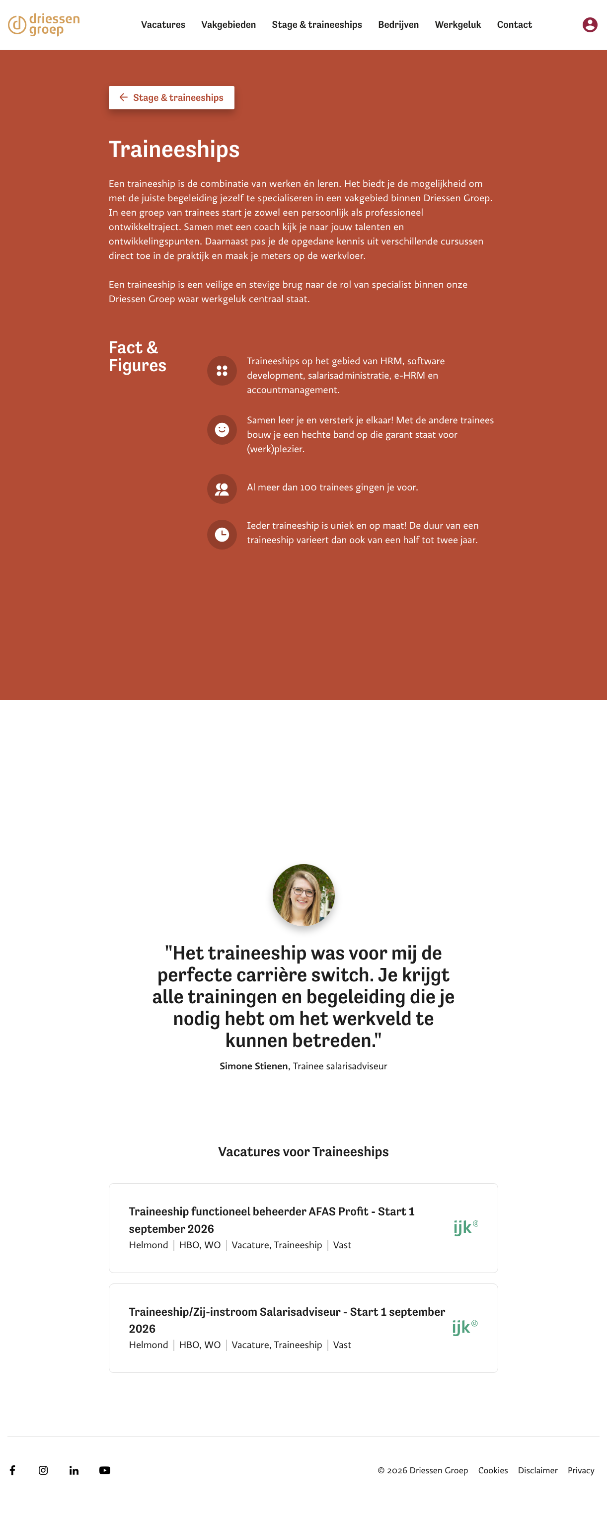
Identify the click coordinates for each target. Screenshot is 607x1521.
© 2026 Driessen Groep (423, 1470)
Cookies (493, 1470)
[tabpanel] (311, 700)
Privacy (581, 1470)
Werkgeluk (458, 24)
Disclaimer (538, 1470)
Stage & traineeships (317, 24)
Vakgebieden (228, 24)
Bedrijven (398, 24)
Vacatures (163, 24)
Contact (514, 24)
